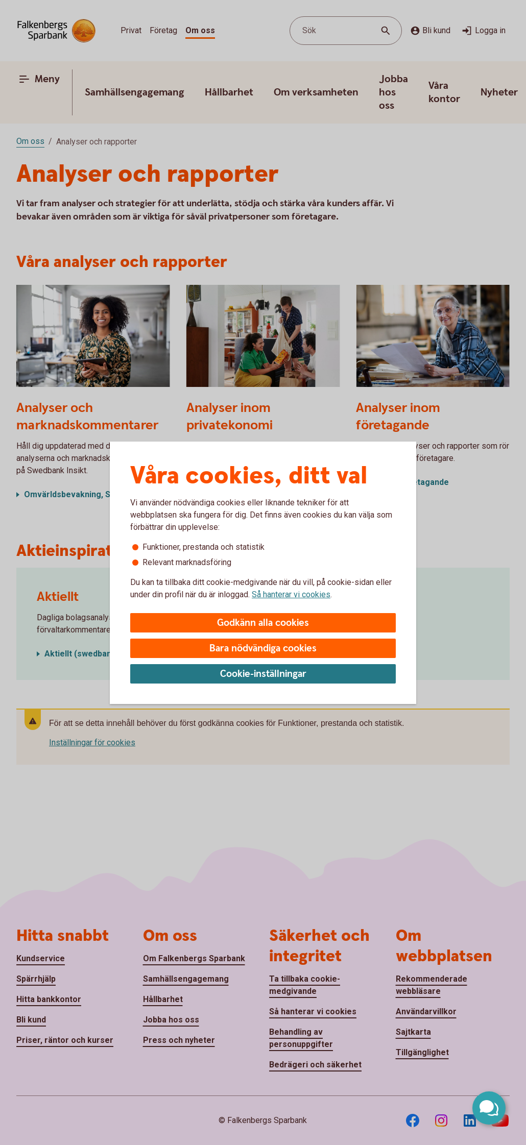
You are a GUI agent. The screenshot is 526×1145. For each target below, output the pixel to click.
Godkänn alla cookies (263, 623)
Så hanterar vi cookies (291, 594)
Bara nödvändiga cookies (263, 648)
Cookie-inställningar (263, 674)
